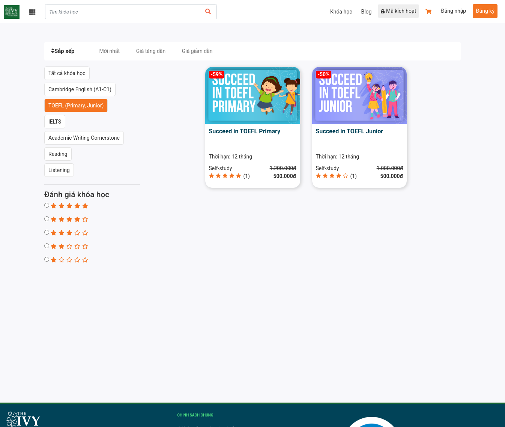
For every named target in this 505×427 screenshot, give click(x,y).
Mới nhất (109, 51)
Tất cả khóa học (67, 73)
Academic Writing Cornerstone (84, 138)
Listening (59, 170)
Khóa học (341, 12)
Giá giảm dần (197, 51)
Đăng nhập (453, 11)
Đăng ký (485, 11)
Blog (366, 12)
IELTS (54, 122)
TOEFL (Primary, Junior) (76, 106)
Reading (58, 154)
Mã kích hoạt (398, 11)
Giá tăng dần (151, 51)
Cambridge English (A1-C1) (79, 89)
